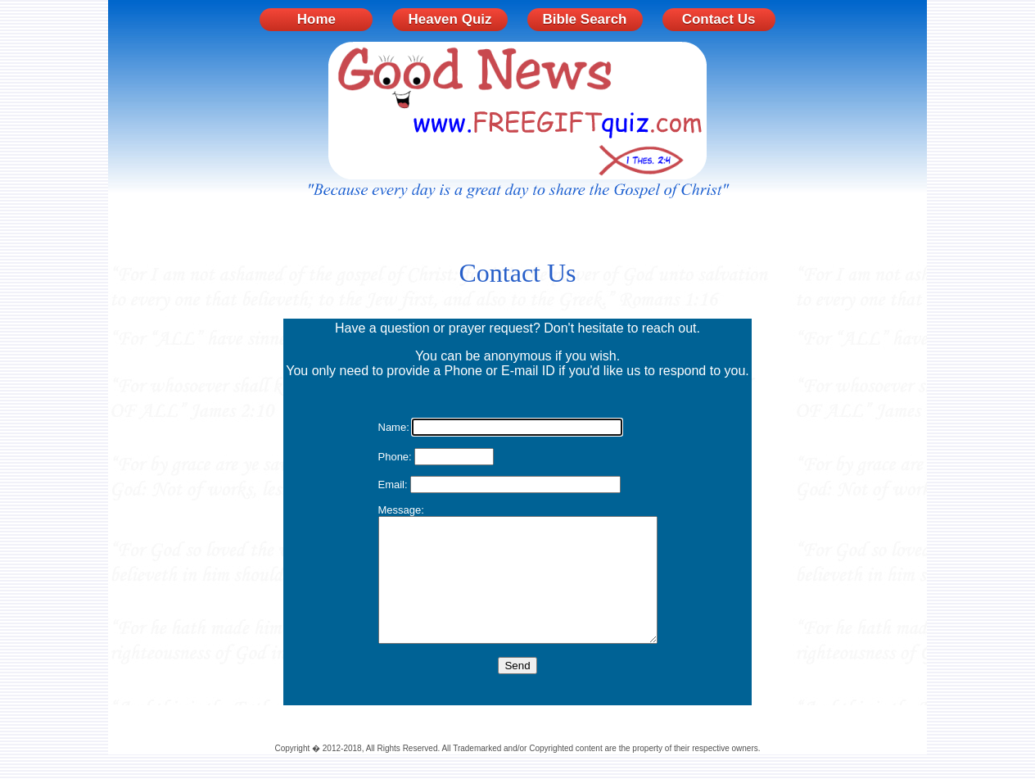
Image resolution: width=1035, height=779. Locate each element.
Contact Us (719, 19)
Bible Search (585, 19)
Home (316, 19)
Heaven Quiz (449, 19)
